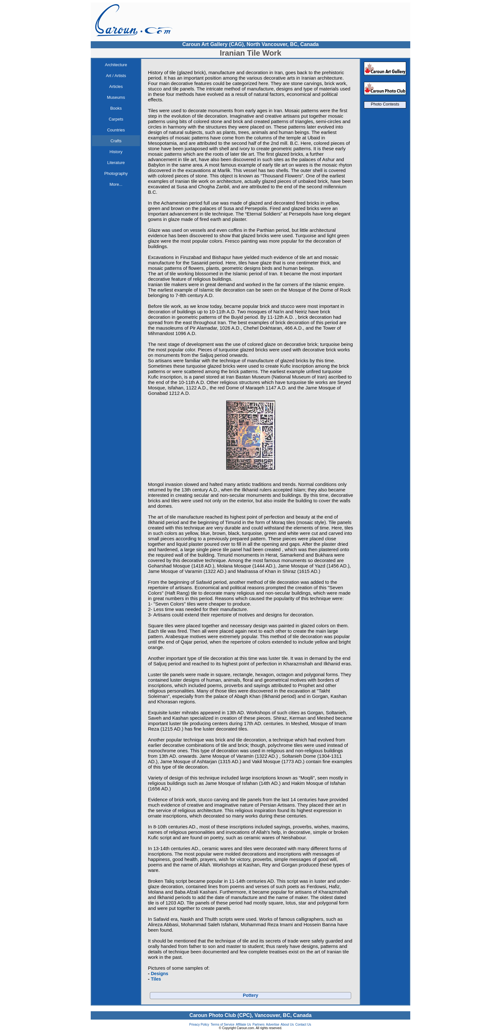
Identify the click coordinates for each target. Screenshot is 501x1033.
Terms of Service (222, 1024)
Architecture (116, 64)
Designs (159, 973)
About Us (287, 1024)
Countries (116, 130)
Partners (258, 1024)
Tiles (156, 979)
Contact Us (303, 1024)
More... (116, 184)
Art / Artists (116, 75)
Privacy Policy (199, 1024)
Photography (116, 173)
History (116, 151)
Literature (116, 162)
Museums (116, 97)
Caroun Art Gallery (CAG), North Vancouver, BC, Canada (250, 44)
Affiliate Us (243, 1024)
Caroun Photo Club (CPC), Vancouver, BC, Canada (250, 1015)
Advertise (272, 1024)
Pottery (250, 995)
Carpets (116, 119)
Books (116, 108)
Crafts (116, 140)
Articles (116, 86)
